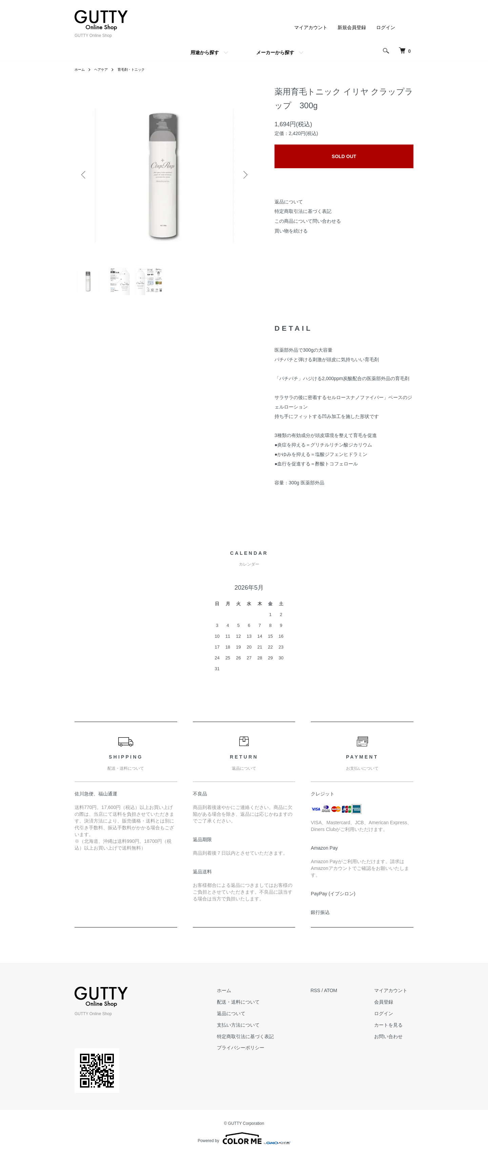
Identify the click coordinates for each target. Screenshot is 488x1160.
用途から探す (204, 52)
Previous (85, 175)
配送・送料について (257, 1007)
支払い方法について (257, 1030)
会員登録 (389, 1007)
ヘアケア (104, 69)
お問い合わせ (394, 1042)
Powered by (244, 1144)
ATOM (343, 996)
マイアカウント (310, 27)
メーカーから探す (275, 52)
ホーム (81, 69)
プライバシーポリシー (259, 1053)
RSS (328, 996)
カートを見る (394, 1030)
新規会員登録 (352, 27)
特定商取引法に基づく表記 (302, 211)
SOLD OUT (344, 156)
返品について (288, 201)
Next (244, 175)
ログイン (385, 27)
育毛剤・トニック (138, 69)
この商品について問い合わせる (307, 221)
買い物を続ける (291, 231)
